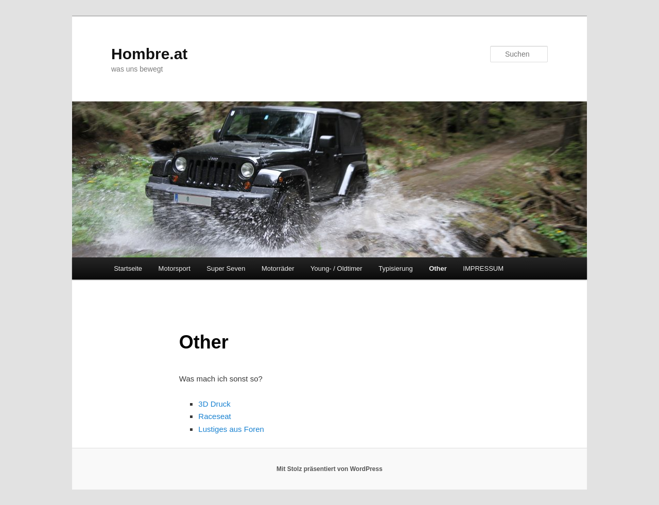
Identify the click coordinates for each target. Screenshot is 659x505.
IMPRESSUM (483, 268)
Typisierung (395, 268)
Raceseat (214, 416)
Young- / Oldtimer (336, 268)
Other (438, 268)
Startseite (128, 268)
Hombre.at (149, 53)
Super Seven (225, 268)
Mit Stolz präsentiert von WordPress (329, 469)
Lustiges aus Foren (231, 429)
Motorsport (174, 268)
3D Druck (214, 403)
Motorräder (278, 268)
